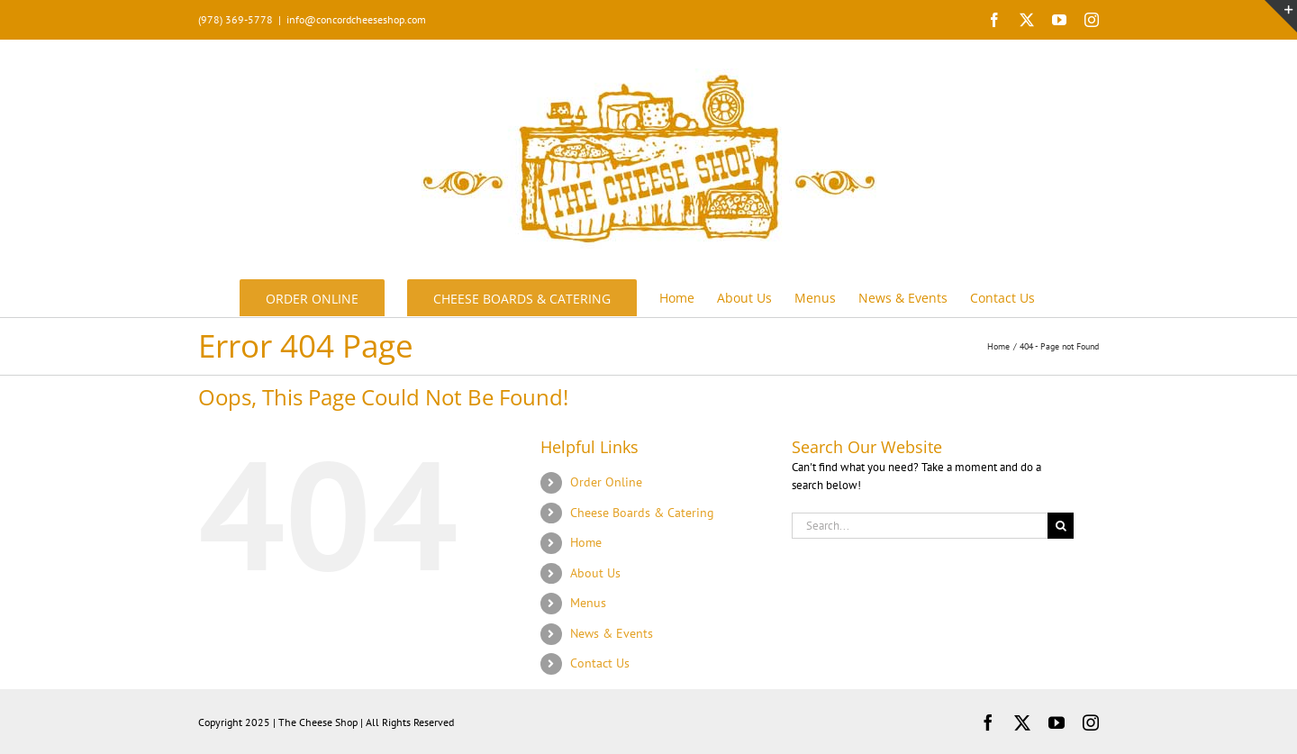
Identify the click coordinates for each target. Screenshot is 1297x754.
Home (586, 542)
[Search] (1061, 526)
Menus (588, 603)
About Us (595, 573)
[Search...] (920, 526)
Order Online (606, 482)
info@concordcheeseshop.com (356, 19)
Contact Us (600, 663)
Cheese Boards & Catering (642, 512)
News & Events (611, 633)
